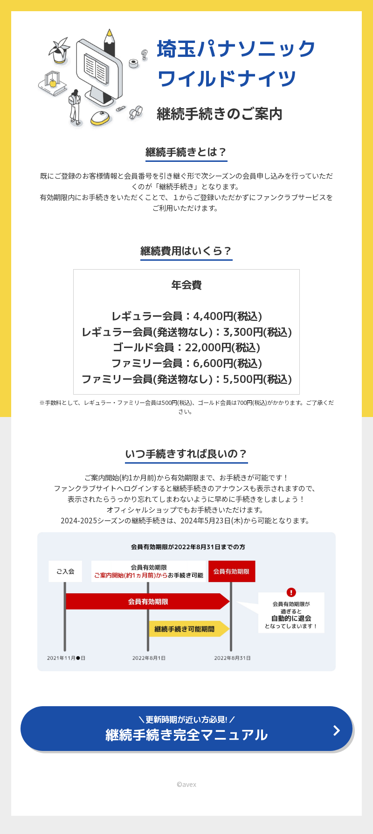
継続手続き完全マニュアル (186, 731)
